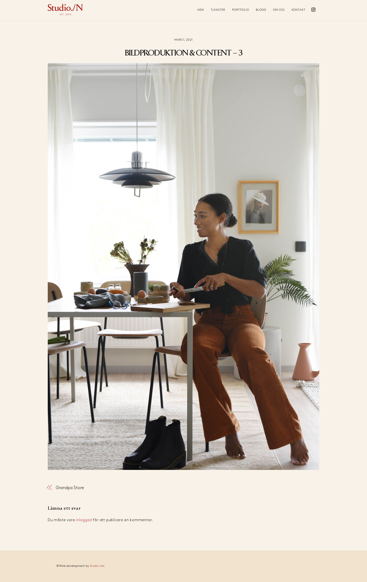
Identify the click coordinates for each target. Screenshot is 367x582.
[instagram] (313, 8)
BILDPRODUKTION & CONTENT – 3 (183, 53)
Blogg (261, 10)
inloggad (84, 520)
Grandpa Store (70, 488)
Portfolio (240, 10)
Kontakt (298, 10)
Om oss (279, 10)
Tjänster (218, 10)
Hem (200, 10)
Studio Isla (97, 566)
